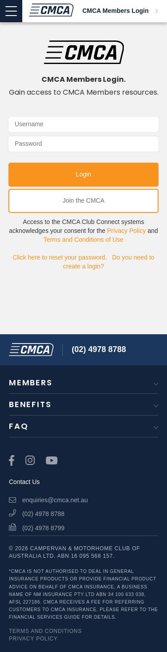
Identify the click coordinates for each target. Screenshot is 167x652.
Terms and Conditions (45, 631)
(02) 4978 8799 (37, 528)
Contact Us (24, 481)
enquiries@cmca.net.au (48, 500)
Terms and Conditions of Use (84, 239)
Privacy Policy (126, 230)
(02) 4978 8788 (99, 349)
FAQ (18, 426)
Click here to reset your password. (59, 257)
